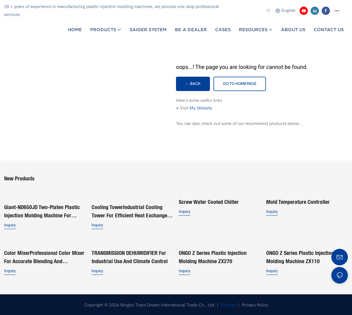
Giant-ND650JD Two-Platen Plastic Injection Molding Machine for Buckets (42, 211)
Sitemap (227, 303)
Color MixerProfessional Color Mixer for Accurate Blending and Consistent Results (44, 256)
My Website (201, 108)
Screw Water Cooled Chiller (209, 201)
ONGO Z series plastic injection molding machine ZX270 (213, 256)
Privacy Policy (255, 303)
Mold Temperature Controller (298, 201)
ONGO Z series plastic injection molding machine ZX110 (300, 256)
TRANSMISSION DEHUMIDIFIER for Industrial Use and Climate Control (130, 256)
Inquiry (10, 224)
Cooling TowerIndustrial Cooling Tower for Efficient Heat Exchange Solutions (129, 211)
